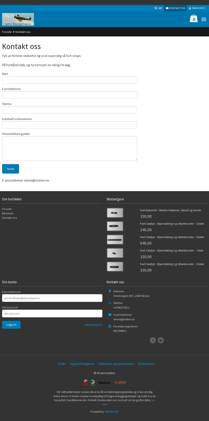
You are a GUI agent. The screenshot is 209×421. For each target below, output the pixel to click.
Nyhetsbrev (146, 367)
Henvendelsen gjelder (16, 136)
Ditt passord (10, 310)
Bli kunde (7, 216)
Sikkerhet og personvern (116, 367)
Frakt (62, 367)
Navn (5, 74)
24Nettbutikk (111, 415)
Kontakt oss (9, 221)
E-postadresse (11, 89)
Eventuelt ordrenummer (17, 120)
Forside (7, 32)
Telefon (7, 105)
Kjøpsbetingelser (82, 367)
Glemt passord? (93, 328)
